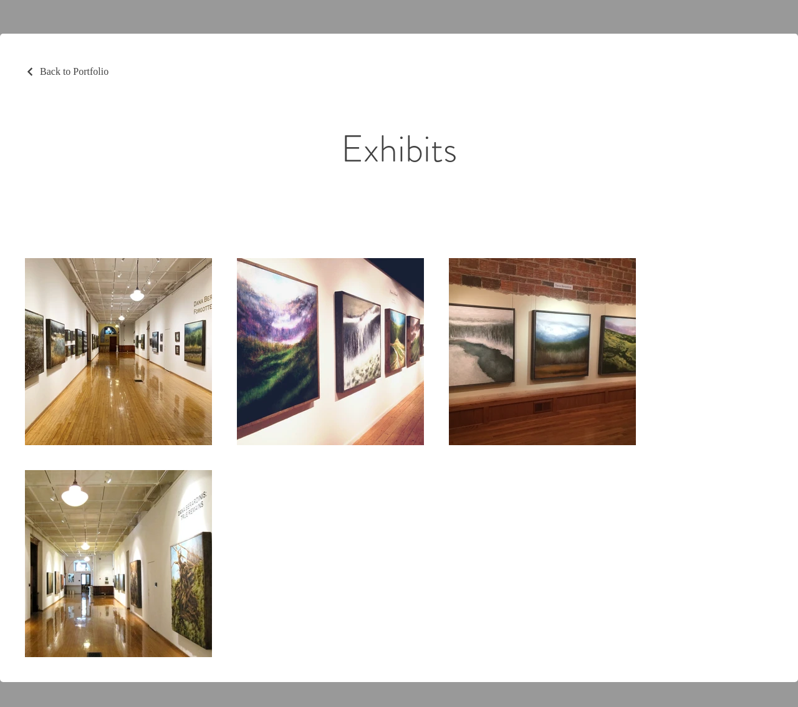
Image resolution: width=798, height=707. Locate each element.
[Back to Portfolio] (66, 72)
